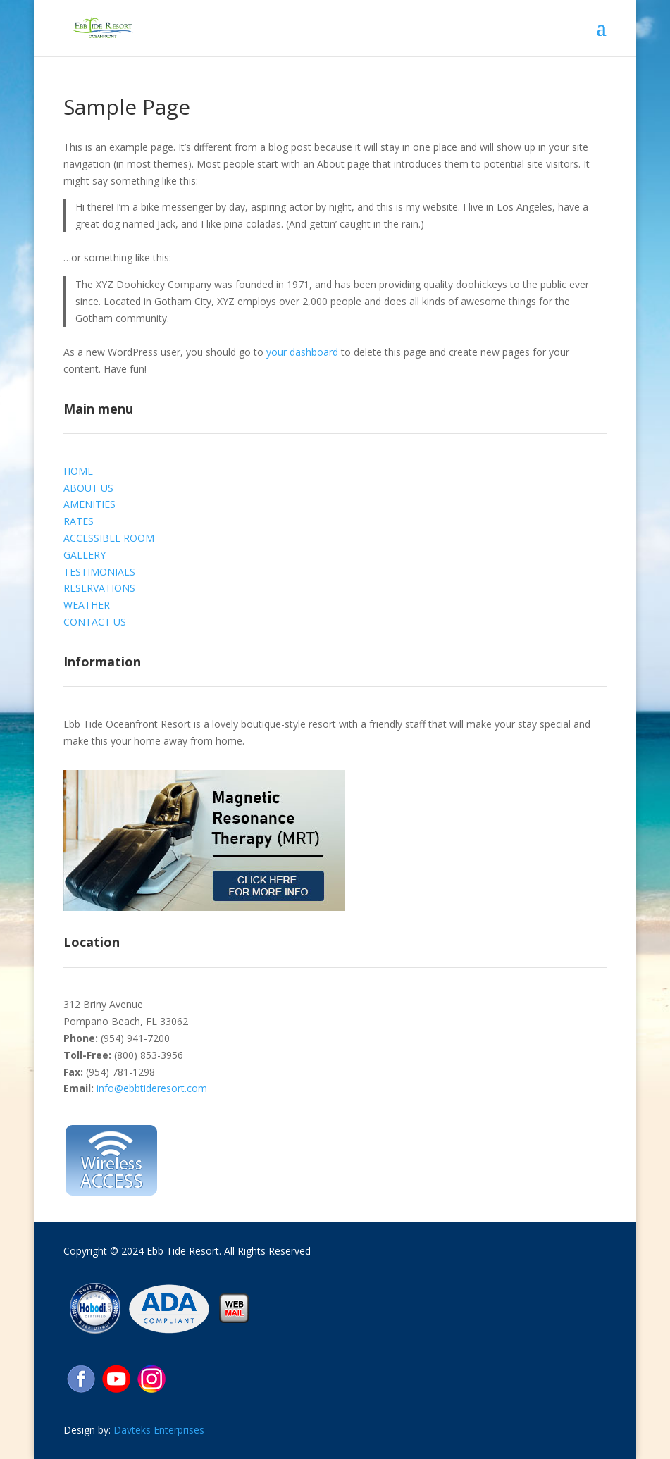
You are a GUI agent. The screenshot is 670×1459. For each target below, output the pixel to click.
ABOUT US (88, 488)
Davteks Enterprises (158, 1429)
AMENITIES (89, 504)
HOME (78, 471)
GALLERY (84, 554)
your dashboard (302, 352)
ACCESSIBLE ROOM (108, 538)
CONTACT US (94, 621)
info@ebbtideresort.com (152, 1088)
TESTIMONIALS (99, 571)
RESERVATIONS (99, 588)
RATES (78, 521)
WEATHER (86, 604)
